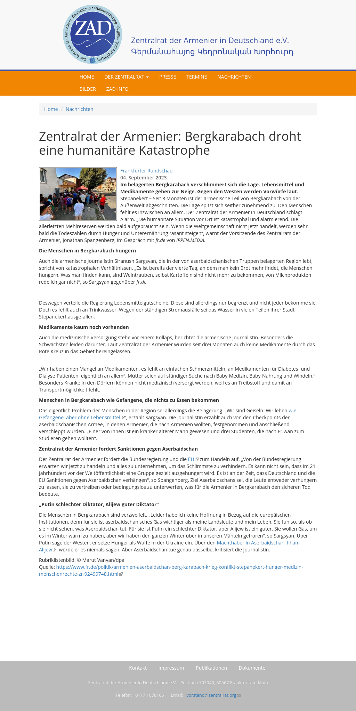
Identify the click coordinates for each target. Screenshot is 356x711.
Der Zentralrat (126, 76)
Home (87, 76)
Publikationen (211, 667)
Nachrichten (234, 76)
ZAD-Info (117, 89)
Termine (196, 76)
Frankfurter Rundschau (146, 170)
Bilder (88, 89)
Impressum (171, 667)
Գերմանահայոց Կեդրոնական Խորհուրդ (212, 51)
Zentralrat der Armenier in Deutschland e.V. (210, 40)
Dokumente (252, 667)
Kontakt (138, 667)
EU (193, 459)
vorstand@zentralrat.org (213, 695)
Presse (167, 76)
